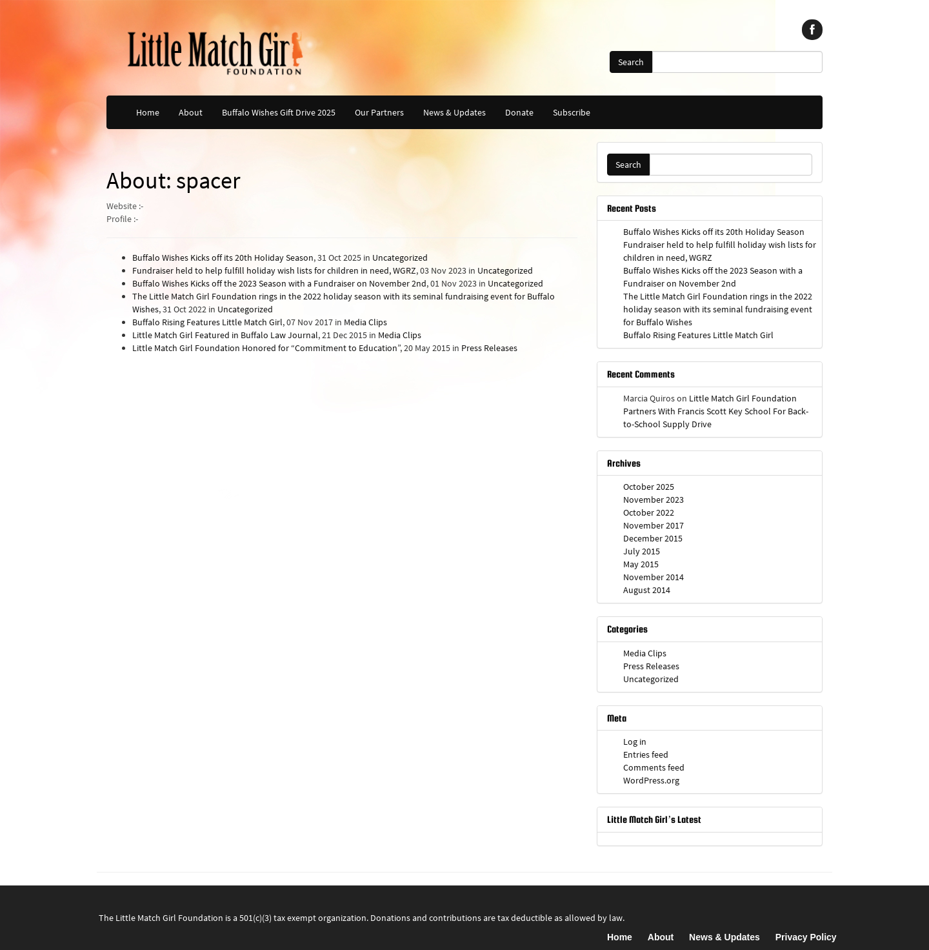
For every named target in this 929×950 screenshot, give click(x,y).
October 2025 (648, 486)
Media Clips (365, 322)
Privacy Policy (806, 937)
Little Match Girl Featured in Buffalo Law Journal (225, 335)
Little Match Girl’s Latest (654, 819)
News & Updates (454, 112)
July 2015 (641, 551)
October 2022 (648, 512)
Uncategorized (400, 257)
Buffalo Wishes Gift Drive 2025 (278, 112)
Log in (634, 741)
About (191, 112)
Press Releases (489, 348)
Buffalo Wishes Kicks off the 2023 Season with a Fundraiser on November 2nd (279, 283)
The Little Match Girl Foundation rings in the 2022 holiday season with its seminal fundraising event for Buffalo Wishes (717, 309)
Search (631, 62)
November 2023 (653, 499)
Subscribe (571, 112)
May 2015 (641, 564)
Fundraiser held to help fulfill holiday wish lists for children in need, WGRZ (274, 270)
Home (147, 112)
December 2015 (653, 538)
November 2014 (653, 577)
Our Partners (379, 112)
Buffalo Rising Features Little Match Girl (207, 322)
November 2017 (653, 525)
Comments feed (653, 767)
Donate (519, 112)
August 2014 (646, 590)
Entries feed (645, 754)
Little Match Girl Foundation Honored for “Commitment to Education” (266, 348)
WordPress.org (651, 780)
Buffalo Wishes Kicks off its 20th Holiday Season (223, 257)
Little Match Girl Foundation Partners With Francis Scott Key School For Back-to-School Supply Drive (715, 411)
